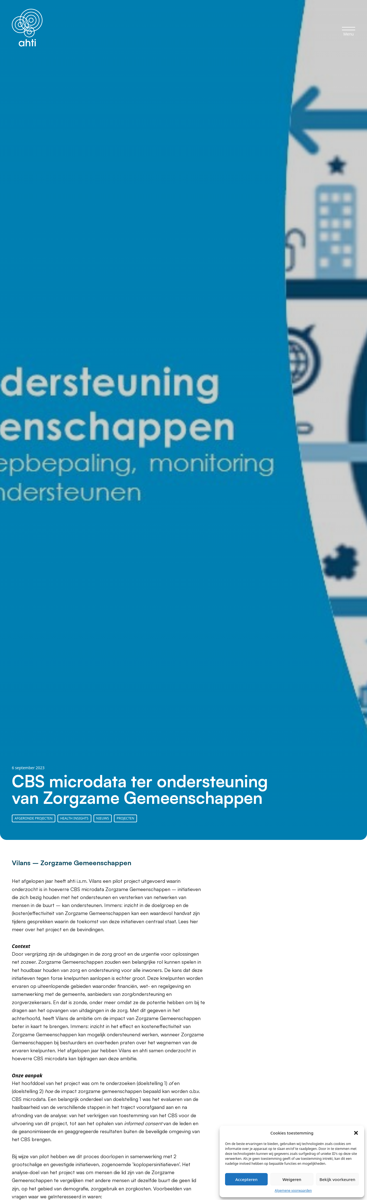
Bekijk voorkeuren (337, 1179)
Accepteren (246, 1179)
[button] (356, 1133)
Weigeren (292, 1179)
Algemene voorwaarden (293, 1190)
